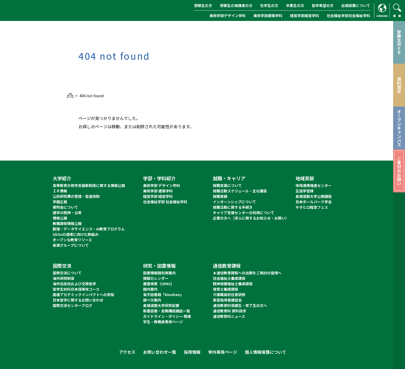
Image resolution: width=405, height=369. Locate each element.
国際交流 (62, 265)
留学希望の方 (322, 5)
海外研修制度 (63, 278)
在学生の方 (269, 5)
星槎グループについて (71, 245)
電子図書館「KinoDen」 (163, 294)
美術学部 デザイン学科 (161, 185)
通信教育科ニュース (229, 316)
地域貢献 (304, 178)
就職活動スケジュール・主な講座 (240, 190)
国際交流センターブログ (72, 305)
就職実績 (220, 196)
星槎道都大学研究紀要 (161, 305)
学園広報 (60, 201)
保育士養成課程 (225, 289)
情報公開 (60, 218)
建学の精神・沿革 (67, 212)
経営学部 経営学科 (158, 196)
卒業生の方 (295, 5)
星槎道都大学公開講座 (313, 196)
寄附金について (65, 207)
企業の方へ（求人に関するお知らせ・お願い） (251, 218)
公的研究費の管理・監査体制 (76, 196)
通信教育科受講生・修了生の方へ (240, 305)
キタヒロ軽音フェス (311, 207)
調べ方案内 (152, 300)
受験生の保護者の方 (236, 5)
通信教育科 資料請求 (229, 310)
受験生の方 (203, 5)
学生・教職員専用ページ (163, 321)
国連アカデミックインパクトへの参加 (83, 294)
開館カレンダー (155, 278)
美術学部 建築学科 (158, 190)
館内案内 (150, 289)
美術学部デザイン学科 (227, 15)
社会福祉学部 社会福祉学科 (165, 201)
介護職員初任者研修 (229, 294)
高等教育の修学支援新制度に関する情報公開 (89, 185)
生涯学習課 (304, 190)
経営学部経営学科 (304, 15)
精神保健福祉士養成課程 (233, 283)
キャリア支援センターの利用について (243, 212)
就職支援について (227, 185)
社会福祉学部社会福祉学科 (348, 15)
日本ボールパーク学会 (313, 201)
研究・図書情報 (159, 265)
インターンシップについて (234, 201)
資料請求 (399, 85)
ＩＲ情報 (60, 190)
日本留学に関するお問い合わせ (78, 300)
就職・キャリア (229, 178)
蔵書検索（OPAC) (157, 283)
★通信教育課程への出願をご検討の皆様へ (247, 272)
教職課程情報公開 (67, 223)
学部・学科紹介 (159, 178)
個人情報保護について (265, 352)
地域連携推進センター (313, 185)
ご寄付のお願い (399, 170)
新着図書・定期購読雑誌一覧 (166, 310)
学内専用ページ (222, 352)
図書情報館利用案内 (159, 272)
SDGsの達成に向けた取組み (75, 234)
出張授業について (355, 5)
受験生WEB (399, 42)
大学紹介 (62, 178)
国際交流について (67, 272)
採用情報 (192, 352)
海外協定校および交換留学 (74, 283)
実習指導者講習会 (227, 300)
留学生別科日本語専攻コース (76, 289)
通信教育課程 (227, 265)
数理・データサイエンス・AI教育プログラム (89, 228)
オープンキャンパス (399, 128)
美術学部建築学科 (267, 15)
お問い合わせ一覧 (159, 352)
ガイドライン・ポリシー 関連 (167, 316)
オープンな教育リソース (72, 239)
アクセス (127, 352)
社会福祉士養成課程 (229, 278)
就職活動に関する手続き (233, 207)
